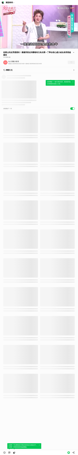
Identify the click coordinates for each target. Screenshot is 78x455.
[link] (9, 453)
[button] (4, 453)
